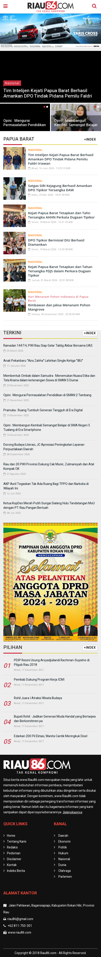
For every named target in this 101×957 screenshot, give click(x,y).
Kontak (12, 865)
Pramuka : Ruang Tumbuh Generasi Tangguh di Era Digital (43, 410)
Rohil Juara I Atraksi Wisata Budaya (38, 698)
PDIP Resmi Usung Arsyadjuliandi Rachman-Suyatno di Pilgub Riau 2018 (52, 662)
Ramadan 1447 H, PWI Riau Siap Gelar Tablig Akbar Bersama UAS (47, 345)
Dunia (62, 865)
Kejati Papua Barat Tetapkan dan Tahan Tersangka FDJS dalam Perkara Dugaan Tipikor (60, 270)
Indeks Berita (16, 870)
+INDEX (90, 139)
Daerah (63, 835)
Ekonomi (64, 841)
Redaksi (12, 847)
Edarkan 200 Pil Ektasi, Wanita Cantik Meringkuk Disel (50, 736)
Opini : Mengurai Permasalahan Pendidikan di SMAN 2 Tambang (24, 125)
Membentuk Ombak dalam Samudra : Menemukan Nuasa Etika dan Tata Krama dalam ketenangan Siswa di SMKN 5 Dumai (49, 378)
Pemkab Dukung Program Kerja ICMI (39, 679)
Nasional (12, 83)
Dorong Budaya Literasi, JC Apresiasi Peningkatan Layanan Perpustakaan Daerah (43, 447)
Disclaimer (14, 859)
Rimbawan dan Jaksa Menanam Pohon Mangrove (59, 307)
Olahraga (64, 870)
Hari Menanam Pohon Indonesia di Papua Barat (58, 298)
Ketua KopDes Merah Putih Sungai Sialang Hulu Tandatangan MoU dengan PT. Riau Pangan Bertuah (49, 505)
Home (11, 835)
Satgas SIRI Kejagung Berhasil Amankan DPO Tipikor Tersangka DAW (60, 187)
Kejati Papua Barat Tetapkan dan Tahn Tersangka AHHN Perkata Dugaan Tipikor (61, 215)
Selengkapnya (72, 812)
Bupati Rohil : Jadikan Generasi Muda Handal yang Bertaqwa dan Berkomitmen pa (55, 718)
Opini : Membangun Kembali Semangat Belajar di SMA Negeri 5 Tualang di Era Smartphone (76, 127)
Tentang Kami (16, 841)
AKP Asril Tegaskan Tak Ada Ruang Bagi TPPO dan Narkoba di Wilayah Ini (46, 486)
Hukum (63, 853)
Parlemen (65, 876)
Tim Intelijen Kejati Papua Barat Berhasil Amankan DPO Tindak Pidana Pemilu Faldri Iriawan (47, 96)
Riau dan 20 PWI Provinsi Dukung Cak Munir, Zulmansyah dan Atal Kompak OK (48, 466)
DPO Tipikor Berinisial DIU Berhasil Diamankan (56, 242)
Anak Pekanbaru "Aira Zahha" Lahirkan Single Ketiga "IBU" (43, 360)
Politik (62, 847)
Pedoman (13, 853)
